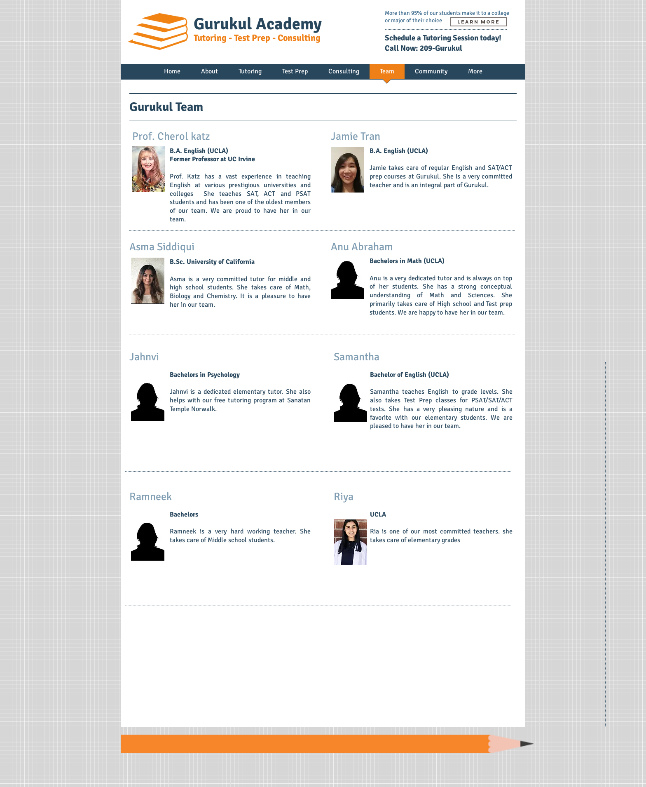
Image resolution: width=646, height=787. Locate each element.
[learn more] (478, 21)
